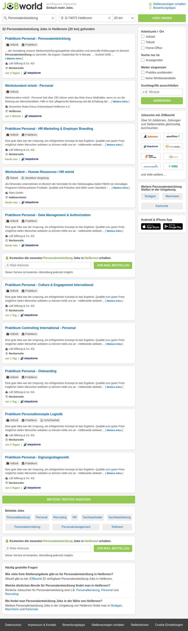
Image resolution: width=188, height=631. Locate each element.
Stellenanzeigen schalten (169, 4)
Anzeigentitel (154, 60)
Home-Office (154, 47)
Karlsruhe (31, 609)
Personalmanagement (76, 526)
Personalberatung (18, 517)
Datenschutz (13, 624)
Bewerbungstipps (164, 7)
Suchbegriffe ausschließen (159, 85)
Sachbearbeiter (93, 517)
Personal (41, 517)
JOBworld (35, 578)
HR (75, 517)
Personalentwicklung (23, 29)
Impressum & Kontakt (42, 624)
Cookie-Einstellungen (169, 624)
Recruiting (59, 517)
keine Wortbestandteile (161, 78)
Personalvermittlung (27, 526)
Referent (117, 526)
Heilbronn (59, 29)
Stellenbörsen (140, 624)
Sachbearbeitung (120, 517)
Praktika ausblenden (159, 72)
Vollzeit (150, 36)
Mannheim (12, 609)
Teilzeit (150, 42)
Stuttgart (116, 605)
